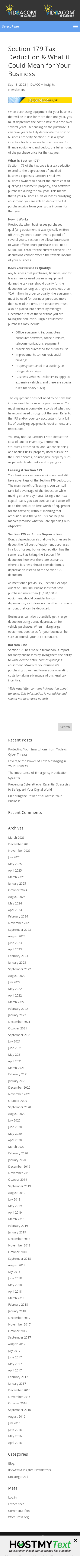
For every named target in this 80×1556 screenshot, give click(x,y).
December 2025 (19, 844)
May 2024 (15, 903)
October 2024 (17, 890)
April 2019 (15, 1212)
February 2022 (18, 1009)
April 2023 (15, 949)
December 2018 (19, 1239)
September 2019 (19, 1186)
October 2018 (17, 1252)
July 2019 (14, 1199)
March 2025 (16, 877)
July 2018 (14, 1272)
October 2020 (17, 1101)
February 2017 (18, 1377)
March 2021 (16, 1068)
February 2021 (18, 1074)
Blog (11, 1463)
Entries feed (16, 1504)
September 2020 (19, 1107)
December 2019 (19, 1166)
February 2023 (18, 956)
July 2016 (14, 1423)
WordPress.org (18, 1517)
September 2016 (19, 1410)
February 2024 (18, 916)
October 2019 (17, 1179)
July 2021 (14, 1041)
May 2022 (15, 989)
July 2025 (14, 857)
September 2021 (19, 1035)
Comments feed (19, 1511)
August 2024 (16, 897)
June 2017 (15, 1357)
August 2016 (16, 1416)
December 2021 (19, 1022)
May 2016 (15, 1436)
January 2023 (17, 962)
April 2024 (15, 910)
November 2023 (19, 923)
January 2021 (17, 1081)
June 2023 (15, 943)
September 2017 (19, 1337)
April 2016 (15, 1443)
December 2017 (19, 1318)
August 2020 (16, 1114)
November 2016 (19, 1397)
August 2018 (16, 1265)
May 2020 (15, 1134)
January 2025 (17, 883)
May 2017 (15, 1364)
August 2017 (16, 1344)
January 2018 (17, 1311)
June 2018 (15, 1278)
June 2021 (15, 1048)
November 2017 (19, 1324)
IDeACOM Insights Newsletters (29, 1470)
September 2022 (19, 969)
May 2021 (15, 1055)
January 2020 (17, 1160)
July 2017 (14, 1351)
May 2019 (15, 1206)
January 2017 (17, 1383)
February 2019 (18, 1226)
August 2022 (16, 976)
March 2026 (16, 837)
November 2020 (19, 1094)
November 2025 (19, 850)
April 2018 (15, 1291)
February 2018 (18, 1304)
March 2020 (16, 1147)
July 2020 (14, 1120)
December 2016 (19, 1390)
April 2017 (15, 1370)
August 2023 (16, 936)
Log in (12, 1497)
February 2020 (18, 1153)
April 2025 (15, 870)
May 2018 (15, 1285)
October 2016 (17, 1403)
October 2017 (17, 1331)
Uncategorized (18, 1477)
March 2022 (16, 1002)
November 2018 (19, 1245)
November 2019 (19, 1173)
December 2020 (19, 1087)
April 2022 (15, 995)
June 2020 (15, 1127)
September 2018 (19, 1259)
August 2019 (16, 1193)
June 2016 (15, 1430)
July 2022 (14, 982)
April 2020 (15, 1140)
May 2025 (15, 864)
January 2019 (17, 1232)
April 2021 (15, 1061)
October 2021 (17, 1028)
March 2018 (16, 1298)
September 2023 (19, 930)
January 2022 (17, 1015)
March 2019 (16, 1219)
